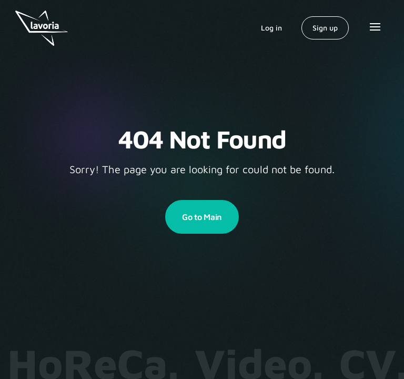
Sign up (325, 27)
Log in (271, 27)
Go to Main (202, 217)
